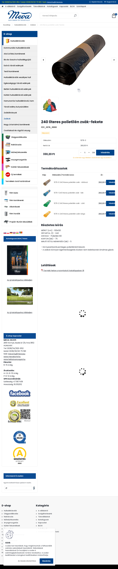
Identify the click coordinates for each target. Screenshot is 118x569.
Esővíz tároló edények (13, 65)
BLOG (72, 6)
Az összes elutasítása (27, 561)
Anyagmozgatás (16, 160)
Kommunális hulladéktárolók (17, 48)
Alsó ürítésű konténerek (14, 54)
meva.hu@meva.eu (55, 2)
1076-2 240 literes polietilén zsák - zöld (69, 203)
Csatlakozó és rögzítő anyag (17, 130)
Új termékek (13, 174)
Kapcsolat (64, 6)
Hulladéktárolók (20, 25)
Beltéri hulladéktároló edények (17, 89)
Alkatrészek (12, 206)
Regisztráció (111, 2)
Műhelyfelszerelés (16, 152)
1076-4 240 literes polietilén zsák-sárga (69, 214)
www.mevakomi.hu (12, 356)
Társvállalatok (39, 6)
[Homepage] (2, 6)
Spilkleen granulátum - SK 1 (104, 370)
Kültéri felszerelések (17, 167)
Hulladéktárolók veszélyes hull (17, 77)
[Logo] (17, 15)
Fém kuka (11, 192)
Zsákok (33, 25)
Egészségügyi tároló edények (17, 83)
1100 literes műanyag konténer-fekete (77, 370)
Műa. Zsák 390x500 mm (51, 305)
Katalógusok (52, 6)
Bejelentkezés (97, 2)
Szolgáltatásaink (24, 6)
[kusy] (85, 153)
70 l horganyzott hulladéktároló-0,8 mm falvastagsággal (53, 370)
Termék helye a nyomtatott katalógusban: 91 (62, 270)
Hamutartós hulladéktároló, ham (19, 101)
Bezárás (46, 561)
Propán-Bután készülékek (18, 221)
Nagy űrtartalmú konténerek (17, 124)
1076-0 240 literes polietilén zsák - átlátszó (71, 182)
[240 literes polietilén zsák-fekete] (78, 60)
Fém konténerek (14, 200)
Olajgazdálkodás (16, 137)
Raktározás (13, 145)
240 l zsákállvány (102, 310)
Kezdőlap (6, 25)
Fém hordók (12, 213)
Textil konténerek (11, 71)
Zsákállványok (10, 112)
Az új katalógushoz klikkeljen (19, 280)
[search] (75, 16)
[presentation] (43, 60)
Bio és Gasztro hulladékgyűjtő (17, 59)
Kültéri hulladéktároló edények (17, 95)
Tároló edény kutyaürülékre (16, 107)
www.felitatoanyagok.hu (14, 359)
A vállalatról (10, 6)
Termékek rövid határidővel (17, 181)
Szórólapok (81, 6)
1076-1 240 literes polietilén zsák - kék (68, 193)
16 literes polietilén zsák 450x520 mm (76, 314)
